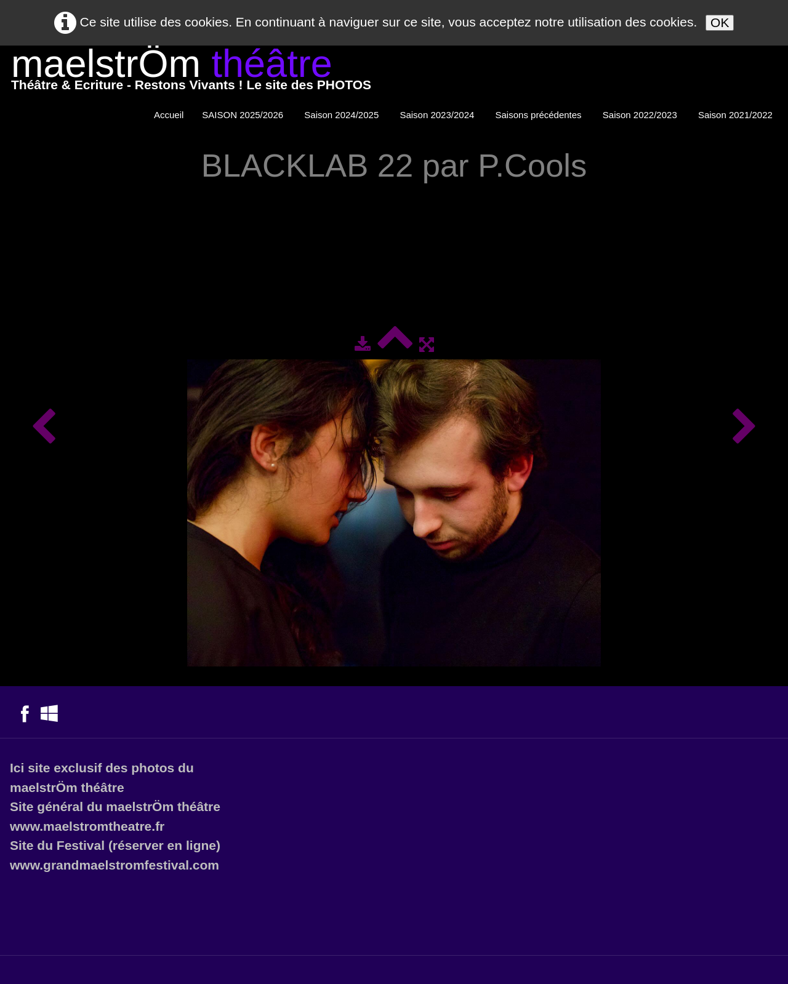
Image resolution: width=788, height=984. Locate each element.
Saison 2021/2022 (736, 115)
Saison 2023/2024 (438, 115)
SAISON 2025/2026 (244, 115)
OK (719, 22)
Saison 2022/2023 (641, 115)
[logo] (191, 72)
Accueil (168, 115)
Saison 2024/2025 (342, 115)
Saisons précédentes (540, 115)
